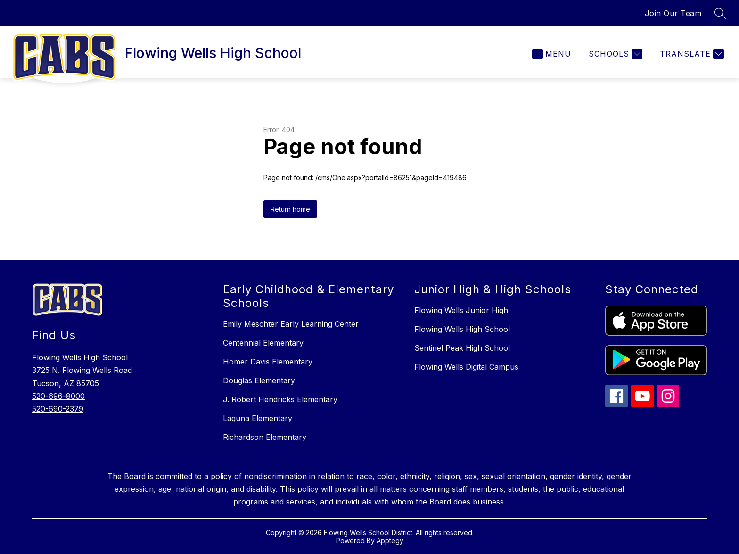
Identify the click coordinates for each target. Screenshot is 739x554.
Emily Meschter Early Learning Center (291, 324)
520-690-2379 (57, 408)
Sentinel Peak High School (462, 348)
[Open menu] (551, 54)
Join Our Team (673, 13)
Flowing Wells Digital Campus (466, 367)
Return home (290, 209)
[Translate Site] (690, 54)
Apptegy (390, 541)
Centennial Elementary (263, 342)
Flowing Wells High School (462, 329)
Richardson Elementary (264, 437)
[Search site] (720, 13)
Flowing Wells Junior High (461, 310)
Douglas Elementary (259, 380)
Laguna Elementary (257, 418)
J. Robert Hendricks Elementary (280, 399)
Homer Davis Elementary (267, 361)
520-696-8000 (58, 396)
